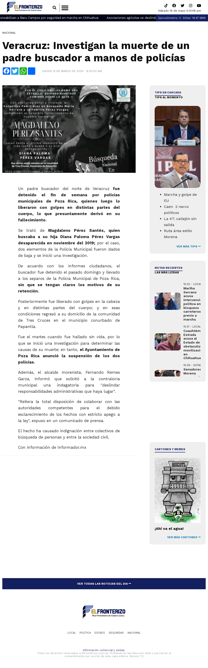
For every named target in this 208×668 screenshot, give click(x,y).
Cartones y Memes (170, 450)
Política (85, 633)
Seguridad (116, 633)
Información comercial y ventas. (104, 651)
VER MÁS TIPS (188, 247)
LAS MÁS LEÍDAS (167, 273)
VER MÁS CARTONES (184, 538)
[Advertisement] (177, 412)
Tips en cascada (168, 93)
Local (71, 633)
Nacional (9, 33)
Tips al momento (169, 98)
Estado (100, 633)
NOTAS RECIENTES (168, 268)
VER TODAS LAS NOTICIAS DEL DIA (104, 584)
